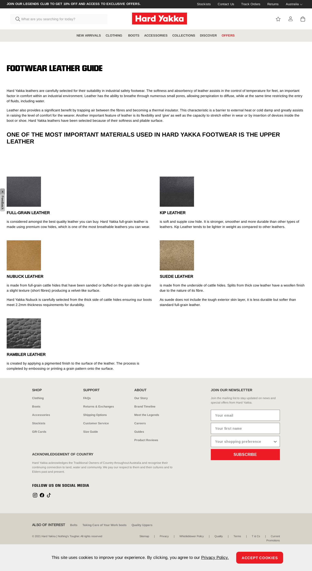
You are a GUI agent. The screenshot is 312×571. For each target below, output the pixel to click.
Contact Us (226, 4)
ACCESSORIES (156, 35)
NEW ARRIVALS (89, 35)
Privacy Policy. (215, 557)
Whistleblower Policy (191, 536)
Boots (36, 406)
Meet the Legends (146, 415)
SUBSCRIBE (245, 454)
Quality (218, 536)
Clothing (38, 398)
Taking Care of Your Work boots (104, 525)
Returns (273, 4)
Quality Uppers (142, 525)
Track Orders (250, 4)
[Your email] (245, 415)
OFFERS (228, 35)
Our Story (141, 398)
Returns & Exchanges (98, 406)
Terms (237, 536)
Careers (140, 423)
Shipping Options (95, 415)
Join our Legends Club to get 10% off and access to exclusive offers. (74, 4)
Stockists (204, 4)
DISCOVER (208, 35)
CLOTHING (114, 35)
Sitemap (144, 536)
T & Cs (256, 536)
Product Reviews (146, 440)
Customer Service (96, 423)
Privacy (164, 536)
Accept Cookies (260, 558)
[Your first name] (245, 428)
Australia (292, 4)
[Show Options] (275, 441)
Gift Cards (39, 431)
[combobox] (58, 19)
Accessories (41, 415)
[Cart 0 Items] (302, 19)
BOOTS (133, 35)
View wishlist (278, 19)
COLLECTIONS (183, 35)
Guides (139, 431)
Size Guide (90, 431)
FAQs (87, 398)
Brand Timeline (145, 406)
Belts (74, 525)
